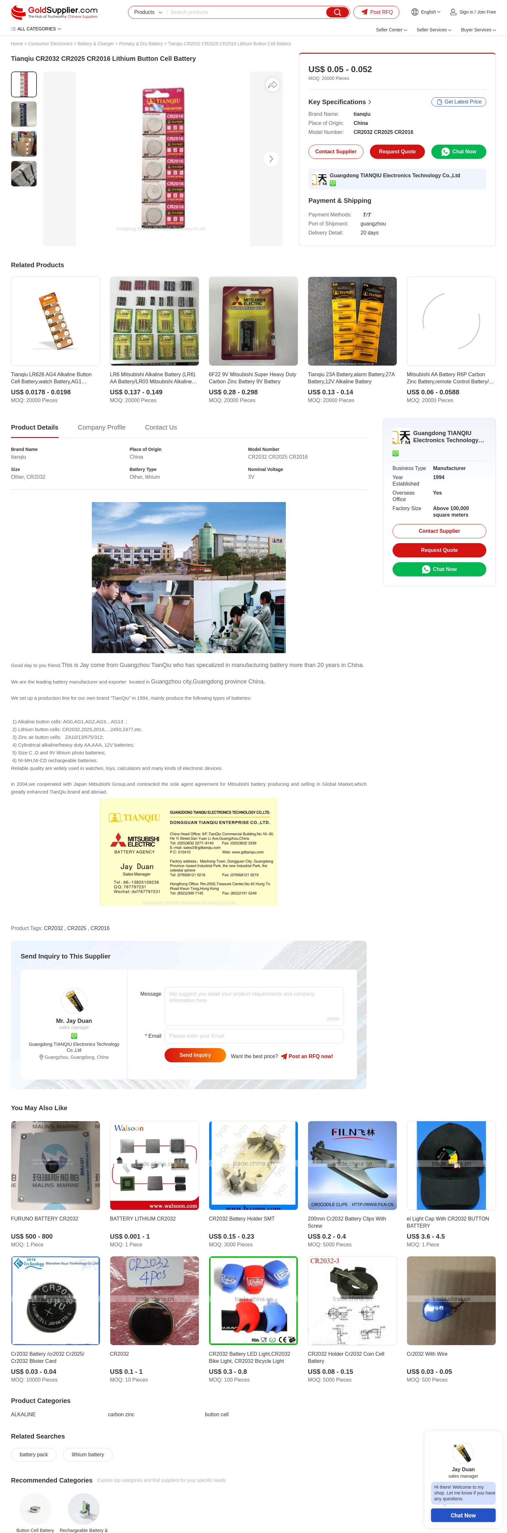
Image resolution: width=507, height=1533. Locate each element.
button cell (217, 1414)
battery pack (34, 1454)
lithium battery (88, 1454)
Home (17, 43)
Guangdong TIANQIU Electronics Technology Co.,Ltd (395, 175)
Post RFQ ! (307, 1056)
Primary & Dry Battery (141, 43)
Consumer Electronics (50, 43)
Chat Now (463, 1515)
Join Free (486, 12)
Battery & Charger (96, 43)
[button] (271, 159)
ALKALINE (23, 1414)
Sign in (466, 12)
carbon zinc (121, 1414)
